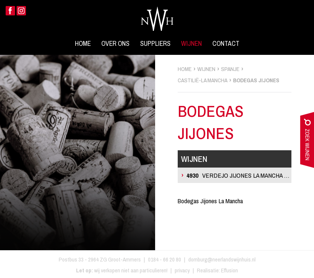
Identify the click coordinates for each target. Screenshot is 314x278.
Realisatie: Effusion (217, 270)
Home (83, 43)
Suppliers (155, 43)
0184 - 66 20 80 (164, 259)
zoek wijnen (307, 141)
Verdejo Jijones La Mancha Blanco (238, 175)
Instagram (21, 10)
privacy (182, 270)
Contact (225, 43)
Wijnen (191, 43)
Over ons (115, 43)
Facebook (10, 10)
